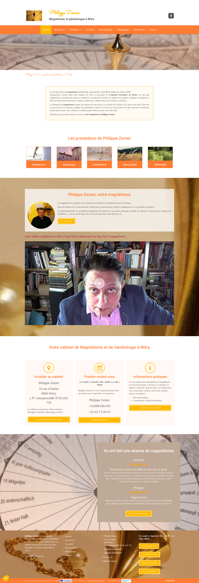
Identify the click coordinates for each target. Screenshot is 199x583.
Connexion (169, 580)
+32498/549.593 (99, 406)
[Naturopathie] (130, 154)
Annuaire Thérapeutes (96, 581)
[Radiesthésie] (99, 154)
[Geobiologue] (69, 154)
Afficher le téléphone (113, 549)
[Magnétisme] (38, 154)
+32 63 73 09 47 (99, 412)
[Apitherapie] (160, 154)
